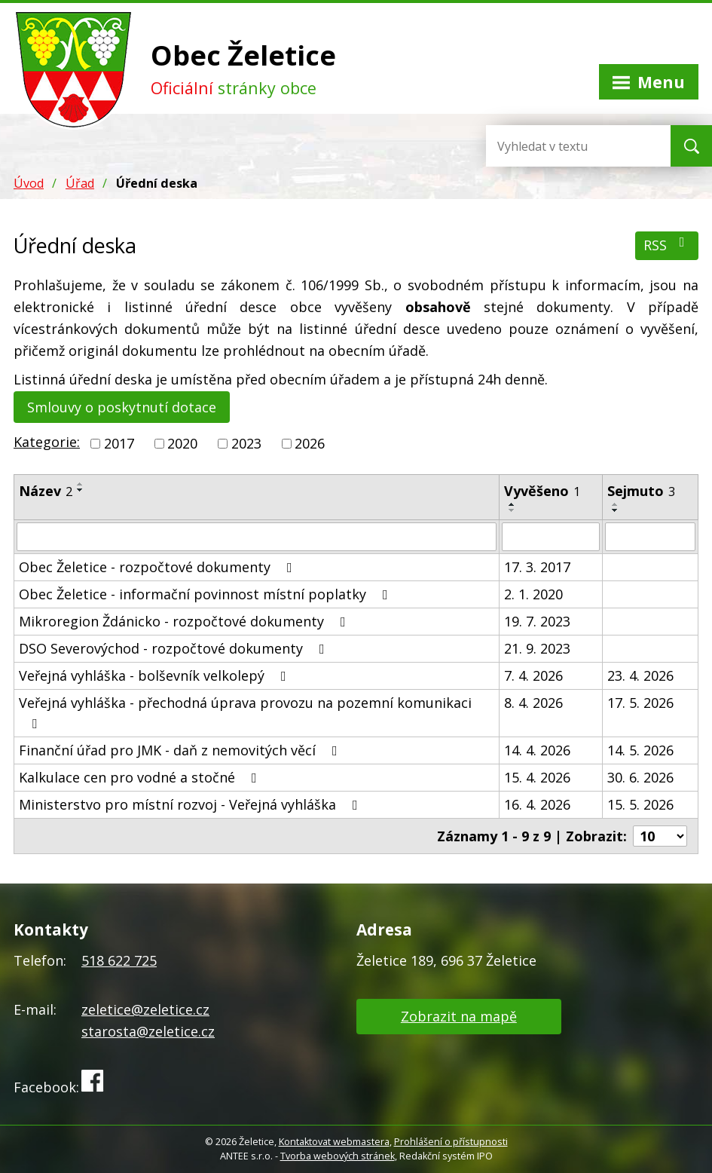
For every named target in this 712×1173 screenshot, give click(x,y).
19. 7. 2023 (537, 621)
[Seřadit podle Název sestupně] (80, 490)
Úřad (80, 183)
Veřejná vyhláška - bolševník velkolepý (155, 675)
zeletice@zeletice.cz (145, 1009)
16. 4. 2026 (537, 804)
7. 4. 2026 (533, 675)
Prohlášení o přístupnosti (451, 1141)
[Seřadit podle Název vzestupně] (80, 484)
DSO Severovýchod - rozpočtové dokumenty (175, 648)
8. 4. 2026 (533, 703)
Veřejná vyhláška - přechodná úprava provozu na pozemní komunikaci (245, 712)
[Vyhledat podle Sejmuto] (650, 536)
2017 (119, 443)
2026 (310, 443)
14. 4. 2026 (537, 750)
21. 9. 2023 (537, 648)
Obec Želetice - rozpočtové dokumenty (158, 567)
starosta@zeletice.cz (148, 1031)
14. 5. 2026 (640, 750)
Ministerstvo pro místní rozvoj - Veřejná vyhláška (191, 804)
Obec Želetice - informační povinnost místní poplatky (206, 594)
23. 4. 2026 (640, 675)
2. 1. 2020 (533, 594)
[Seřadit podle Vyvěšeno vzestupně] (512, 504)
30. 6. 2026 (640, 777)
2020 (182, 443)
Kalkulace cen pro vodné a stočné (141, 777)
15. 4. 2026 (537, 777)
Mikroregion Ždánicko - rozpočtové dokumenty (185, 621)
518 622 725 (119, 960)
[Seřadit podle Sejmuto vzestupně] (615, 504)
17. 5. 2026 (640, 703)
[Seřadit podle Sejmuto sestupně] (615, 510)
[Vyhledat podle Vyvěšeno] (551, 536)
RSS (667, 244)
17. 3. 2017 (537, 567)
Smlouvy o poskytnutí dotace (121, 407)
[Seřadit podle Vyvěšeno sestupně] (512, 510)
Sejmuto (641, 491)
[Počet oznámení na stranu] (660, 836)
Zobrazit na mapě (459, 1016)
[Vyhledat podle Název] (257, 536)
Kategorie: (47, 442)
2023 (246, 443)
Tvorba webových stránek (337, 1156)
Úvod (29, 183)
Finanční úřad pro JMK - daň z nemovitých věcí (181, 750)
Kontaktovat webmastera (334, 1141)
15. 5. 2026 (640, 804)
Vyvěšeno (542, 491)
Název (45, 491)
